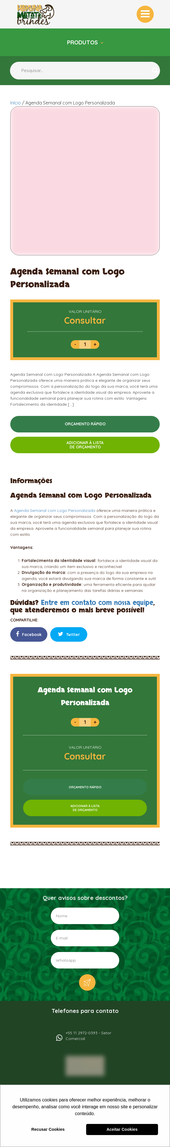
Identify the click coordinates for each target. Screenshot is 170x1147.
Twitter (69, 634)
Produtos (83, 42)
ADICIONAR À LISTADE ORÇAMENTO (85, 445)
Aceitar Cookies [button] (121, 1129)
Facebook (29, 634)
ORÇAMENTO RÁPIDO (85, 423)
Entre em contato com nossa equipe (97, 603)
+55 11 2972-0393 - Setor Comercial (88, 1035)
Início (15, 103)
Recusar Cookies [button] (48, 1129)
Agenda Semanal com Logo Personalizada (54, 510)
